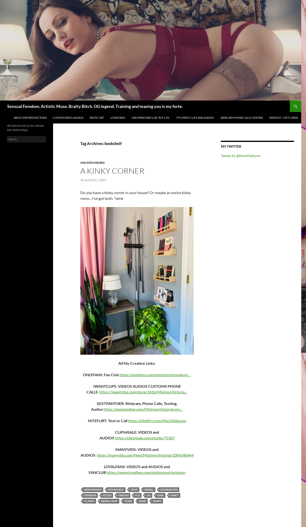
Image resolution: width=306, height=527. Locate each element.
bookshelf (116, 489)
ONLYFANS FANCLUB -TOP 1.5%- (151, 117)
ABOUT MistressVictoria (30, 117)
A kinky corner (112, 171)
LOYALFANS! (118, 117)
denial (149, 489)
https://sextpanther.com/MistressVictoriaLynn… (143, 409)
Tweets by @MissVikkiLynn (241, 156)
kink (160, 495)
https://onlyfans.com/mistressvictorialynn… (155, 374)
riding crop (109, 501)
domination (169, 489)
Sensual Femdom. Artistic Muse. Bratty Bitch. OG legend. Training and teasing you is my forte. (95, 106)
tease (128, 501)
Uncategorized (92, 162)
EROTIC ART (97, 117)
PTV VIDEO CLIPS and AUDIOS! (195, 117)
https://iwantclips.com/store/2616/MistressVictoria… (143, 392)
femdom (90, 495)
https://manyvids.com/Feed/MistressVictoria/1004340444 (145, 455)
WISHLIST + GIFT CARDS (283, 117)
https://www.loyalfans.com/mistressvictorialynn (146, 472)
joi (149, 495)
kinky (174, 495)
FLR (137, 495)
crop (134, 489)
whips (157, 501)
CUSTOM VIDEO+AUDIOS (68, 117)
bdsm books (93, 489)
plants (89, 501)
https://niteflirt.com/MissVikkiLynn (157, 420)
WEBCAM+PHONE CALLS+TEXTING (242, 117)
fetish (107, 495)
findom (123, 495)
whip (142, 501)
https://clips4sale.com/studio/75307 (145, 438)
